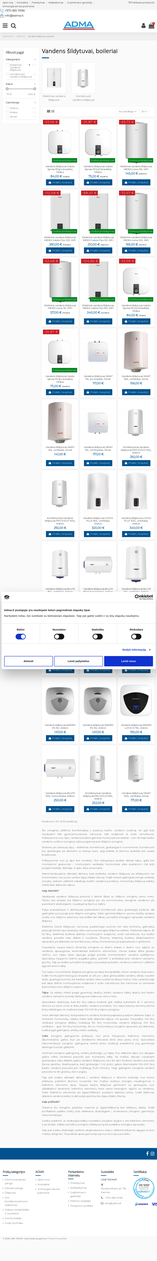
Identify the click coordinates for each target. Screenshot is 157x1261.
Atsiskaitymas (55, 2)
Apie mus (8, 2)
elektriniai (82, 847)
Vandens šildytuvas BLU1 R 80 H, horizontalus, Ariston (98, 590)
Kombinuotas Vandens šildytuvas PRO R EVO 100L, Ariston (136, 450)
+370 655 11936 (15, 10)
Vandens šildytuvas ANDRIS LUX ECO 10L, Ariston (136, 726)
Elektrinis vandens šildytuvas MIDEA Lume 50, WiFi (60, 307)
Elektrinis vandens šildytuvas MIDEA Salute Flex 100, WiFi (60, 239)
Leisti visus (128, 661)
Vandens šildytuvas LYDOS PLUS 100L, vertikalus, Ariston (136, 521)
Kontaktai (22, 2)
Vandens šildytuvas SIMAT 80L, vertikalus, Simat (136, 377)
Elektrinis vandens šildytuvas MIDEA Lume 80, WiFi (136, 168)
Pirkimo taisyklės (80, 1201)
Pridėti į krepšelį (60, 182)
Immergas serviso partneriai (18, 6)
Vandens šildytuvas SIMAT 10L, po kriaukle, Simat (98, 377)
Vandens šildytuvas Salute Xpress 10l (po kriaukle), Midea (60, 379)
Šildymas (10, 1192)
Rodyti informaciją (134, 649)
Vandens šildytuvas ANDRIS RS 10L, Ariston (60, 726)
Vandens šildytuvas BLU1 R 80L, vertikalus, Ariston (60, 590)
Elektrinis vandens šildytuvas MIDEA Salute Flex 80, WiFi (98, 307)
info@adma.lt (14, 15)
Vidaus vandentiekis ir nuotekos (17, 1211)
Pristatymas (38, 2)
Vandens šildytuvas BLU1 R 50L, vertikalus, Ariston (136, 590)
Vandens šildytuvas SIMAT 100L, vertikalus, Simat (136, 794)
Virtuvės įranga (14, 1188)
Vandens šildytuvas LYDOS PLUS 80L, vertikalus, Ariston (98, 521)
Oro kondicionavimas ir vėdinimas (16, 1201)
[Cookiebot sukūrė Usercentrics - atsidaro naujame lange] (137, 597)
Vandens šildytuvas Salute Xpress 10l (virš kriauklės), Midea (98, 169)
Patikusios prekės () (141, 2)
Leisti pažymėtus (78, 661)
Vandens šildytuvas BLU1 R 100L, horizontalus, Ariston (60, 794)
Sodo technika (14, 1223)
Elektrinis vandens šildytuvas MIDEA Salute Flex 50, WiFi (98, 239)
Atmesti (28, 661)
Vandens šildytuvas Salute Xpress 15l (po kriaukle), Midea (60, 169)
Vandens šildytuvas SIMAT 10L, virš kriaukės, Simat (98, 448)
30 (144, 111)
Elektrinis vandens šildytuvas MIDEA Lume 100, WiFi (136, 239)
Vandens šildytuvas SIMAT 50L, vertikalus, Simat (60, 448)
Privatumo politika (81, 1205)
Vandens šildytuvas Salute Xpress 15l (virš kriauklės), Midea (136, 308)
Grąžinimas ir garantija (79, 2)
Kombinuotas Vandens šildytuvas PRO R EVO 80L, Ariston (98, 796)
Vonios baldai (13, 1218)
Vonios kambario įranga (15, 1181)
